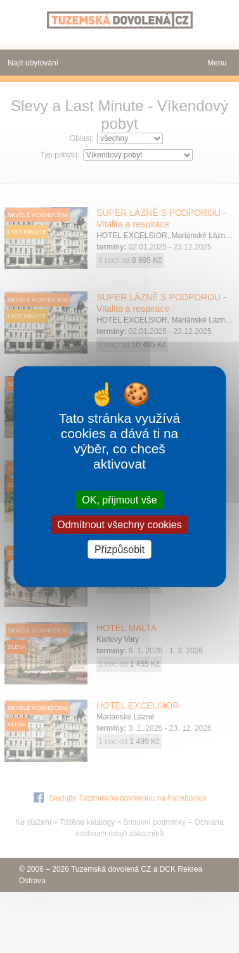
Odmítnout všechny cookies (119, 524)
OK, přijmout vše (119, 499)
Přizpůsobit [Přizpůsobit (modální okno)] (119, 549)
